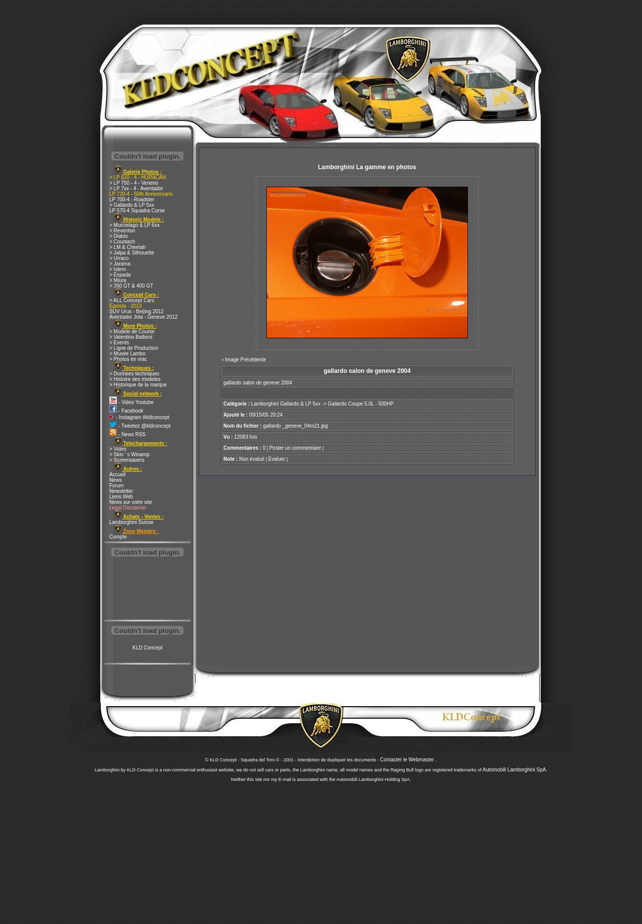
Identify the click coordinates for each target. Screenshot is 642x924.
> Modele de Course (131, 331)
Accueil (117, 474)
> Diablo (118, 236)
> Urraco (119, 258)
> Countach (122, 241)
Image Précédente (245, 359)
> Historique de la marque (138, 384)
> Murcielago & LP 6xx (134, 225)
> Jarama (119, 264)
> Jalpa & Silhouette (131, 252)
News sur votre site (130, 502)
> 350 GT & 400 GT (131, 286)
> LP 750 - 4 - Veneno (133, 183)
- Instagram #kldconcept (139, 417)
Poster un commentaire (295, 448)
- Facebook (126, 411)
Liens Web (121, 496)
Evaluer (276, 459)
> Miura (117, 280)
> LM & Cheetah (127, 247)
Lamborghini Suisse (131, 522)
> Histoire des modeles (134, 379)
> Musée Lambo (127, 353)
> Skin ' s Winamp (129, 454)
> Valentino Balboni (130, 337)
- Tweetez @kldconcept (140, 426)
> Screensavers (126, 460)
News (115, 480)
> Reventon (122, 230)
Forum (116, 485)
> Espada (120, 275)
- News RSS (127, 434)
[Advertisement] (147, 589)
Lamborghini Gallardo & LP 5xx (285, 404)
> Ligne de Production (133, 348)
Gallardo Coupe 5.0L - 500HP (361, 404)
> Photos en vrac (128, 359)
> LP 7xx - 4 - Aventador (136, 188)
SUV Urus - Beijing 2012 (136, 311)
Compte (118, 537)
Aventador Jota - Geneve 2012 (143, 317)
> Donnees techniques (134, 373)
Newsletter (121, 491)
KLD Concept (147, 647)
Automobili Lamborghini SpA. (515, 769)
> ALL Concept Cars (131, 300)
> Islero (117, 269)
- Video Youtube (131, 402)
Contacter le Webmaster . (408, 759)
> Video (117, 449)
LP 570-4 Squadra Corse (137, 210)
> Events (119, 342)
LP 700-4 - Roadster (131, 199)
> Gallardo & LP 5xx (131, 205)
